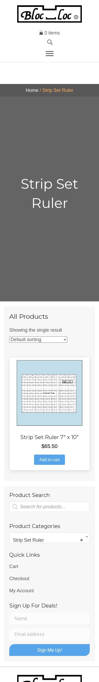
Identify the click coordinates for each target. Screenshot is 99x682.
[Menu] (50, 53)
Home (32, 90)
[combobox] (49, 537)
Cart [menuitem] (13, 566)
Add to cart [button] (49, 459)
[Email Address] (49, 634)
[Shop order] (38, 339)
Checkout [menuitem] (19, 578)
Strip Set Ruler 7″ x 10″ (49, 437)
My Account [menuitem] (21, 590)
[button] (49, 650)
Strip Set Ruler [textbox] (48, 540)
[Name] (49, 618)
